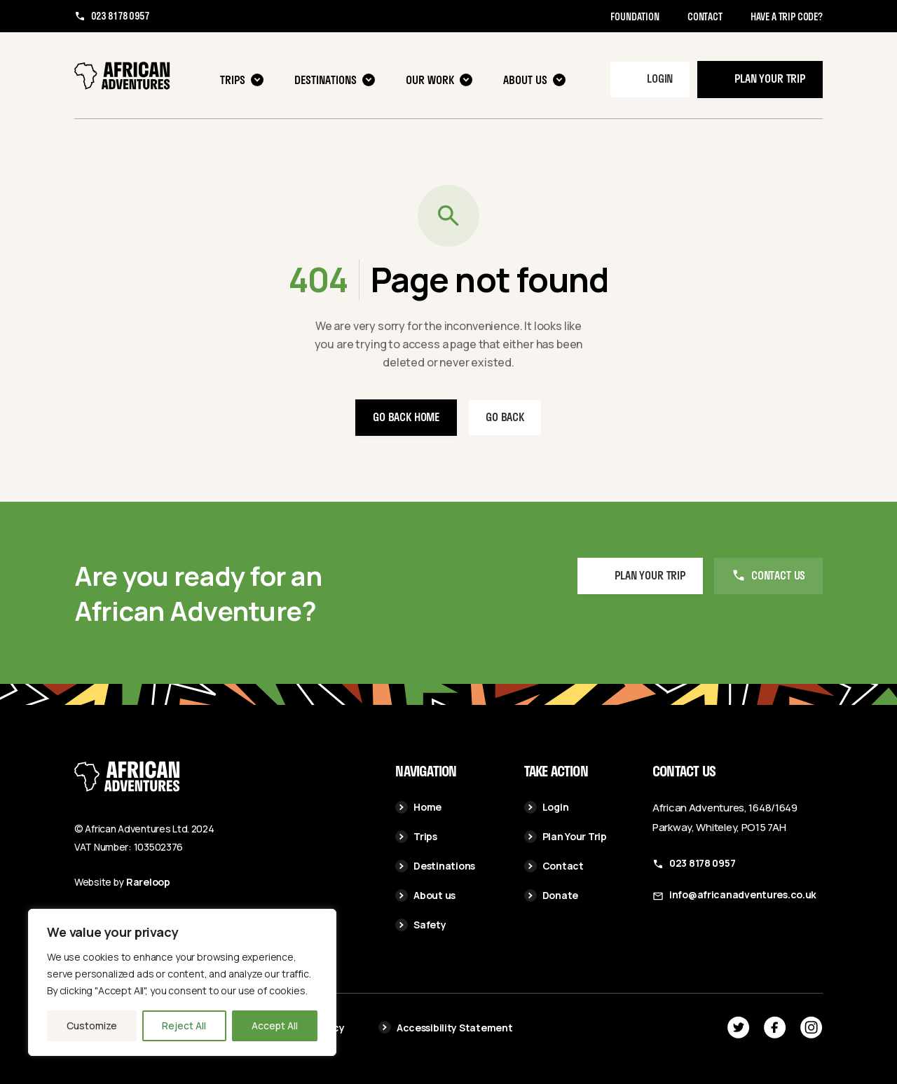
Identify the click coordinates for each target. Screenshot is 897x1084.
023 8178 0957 (120, 16)
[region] (182, 982)
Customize (92, 1025)
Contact (705, 16)
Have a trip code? (787, 16)
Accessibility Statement (445, 1027)
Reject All (184, 1025)
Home (418, 807)
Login (660, 78)
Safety (420, 924)
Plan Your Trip (565, 836)
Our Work (439, 79)
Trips (241, 79)
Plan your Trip (650, 575)
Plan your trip (769, 78)
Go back (505, 416)
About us (534, 79)
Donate (551, 895)
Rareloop (148, 882)
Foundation (634, 16)
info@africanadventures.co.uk (742, 894)
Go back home (406, 416)
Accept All (275, 1025)
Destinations (334, 79)
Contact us (778, 575)
